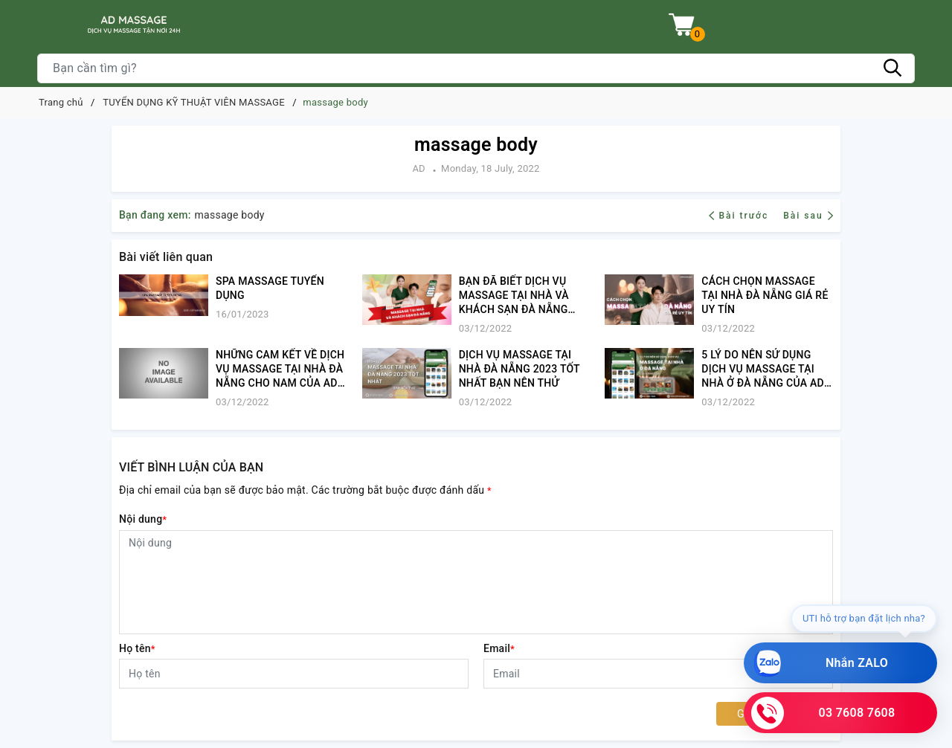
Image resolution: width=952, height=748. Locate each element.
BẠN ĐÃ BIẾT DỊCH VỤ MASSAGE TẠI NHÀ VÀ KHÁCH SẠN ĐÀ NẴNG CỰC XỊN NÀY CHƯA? (514, 296)
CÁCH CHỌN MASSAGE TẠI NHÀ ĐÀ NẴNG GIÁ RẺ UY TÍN (764, 295)
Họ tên (137, 648)
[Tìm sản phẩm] (476, 68)
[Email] (658, 674)
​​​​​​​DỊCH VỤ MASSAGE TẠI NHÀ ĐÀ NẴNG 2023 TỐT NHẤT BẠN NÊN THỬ (519, 369)
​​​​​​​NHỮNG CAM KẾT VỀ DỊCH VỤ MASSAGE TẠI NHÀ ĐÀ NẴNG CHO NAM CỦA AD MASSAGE (280, 369)
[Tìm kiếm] (892, 68)
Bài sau (808, 215)
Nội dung (143, 519)
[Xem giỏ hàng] (682, 25)
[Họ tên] (294, 674)
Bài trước (740, 215)
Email (499, 648)
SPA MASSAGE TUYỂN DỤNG (270, 288)
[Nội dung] (476, 582)
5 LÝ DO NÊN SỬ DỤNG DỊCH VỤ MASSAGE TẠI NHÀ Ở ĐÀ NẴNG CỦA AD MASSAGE (762, 369)
